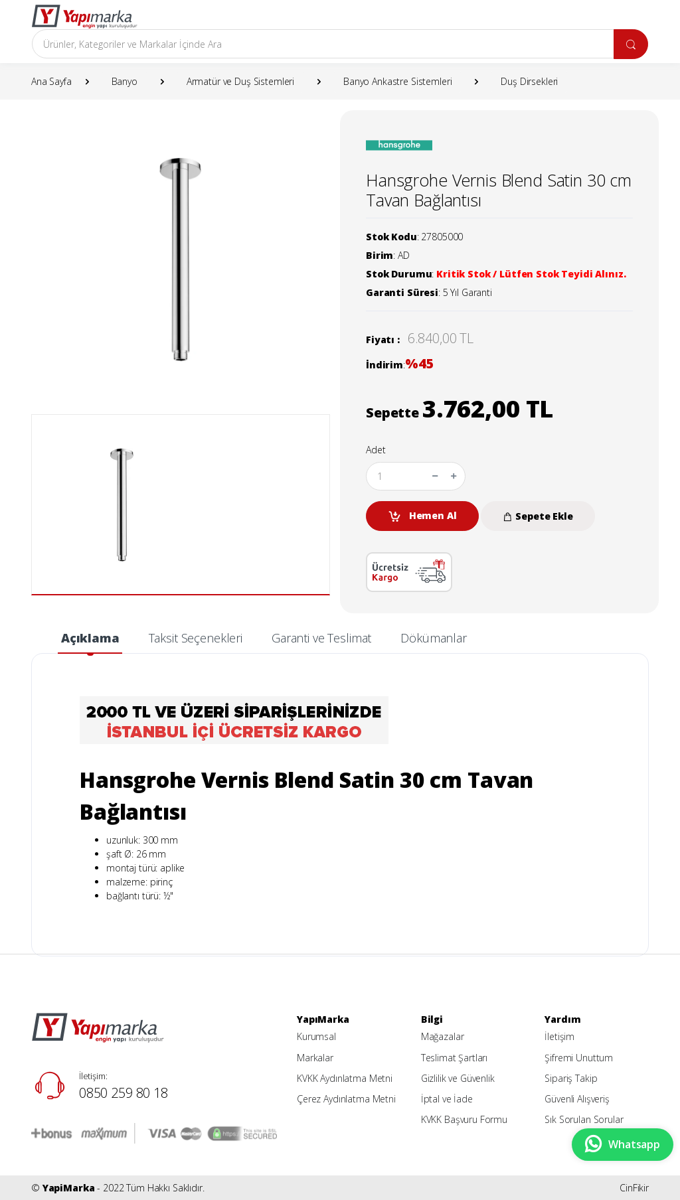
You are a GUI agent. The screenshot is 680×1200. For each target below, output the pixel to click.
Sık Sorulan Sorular (584, 1119)
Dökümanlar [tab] (433, 638)
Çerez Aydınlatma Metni (346, 1098)
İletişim (559, 1036)
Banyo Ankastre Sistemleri (397, 81)
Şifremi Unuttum (579, 1057)
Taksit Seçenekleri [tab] (195, 638)
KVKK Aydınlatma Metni (344, 1078)
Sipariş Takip (571, 1078)
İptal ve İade (447, 1098)
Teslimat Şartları (454, 1057)
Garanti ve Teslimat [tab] (321, 638)
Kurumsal (316, 1036)
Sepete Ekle (537, 516)
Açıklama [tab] (90, 638)
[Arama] (323, 43)
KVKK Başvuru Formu (464, 1119)
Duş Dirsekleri (529, 81)
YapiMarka (68, 1187)
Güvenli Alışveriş (577, 1098)
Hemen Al (422, 516)
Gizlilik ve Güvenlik (458, 1078)
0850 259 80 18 (123, 1093)
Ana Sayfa (51, 81)
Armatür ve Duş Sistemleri (240, 81)
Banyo (124, 81)
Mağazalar (442, 1036)
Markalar (315, 1057)
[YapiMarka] (84, 16)
